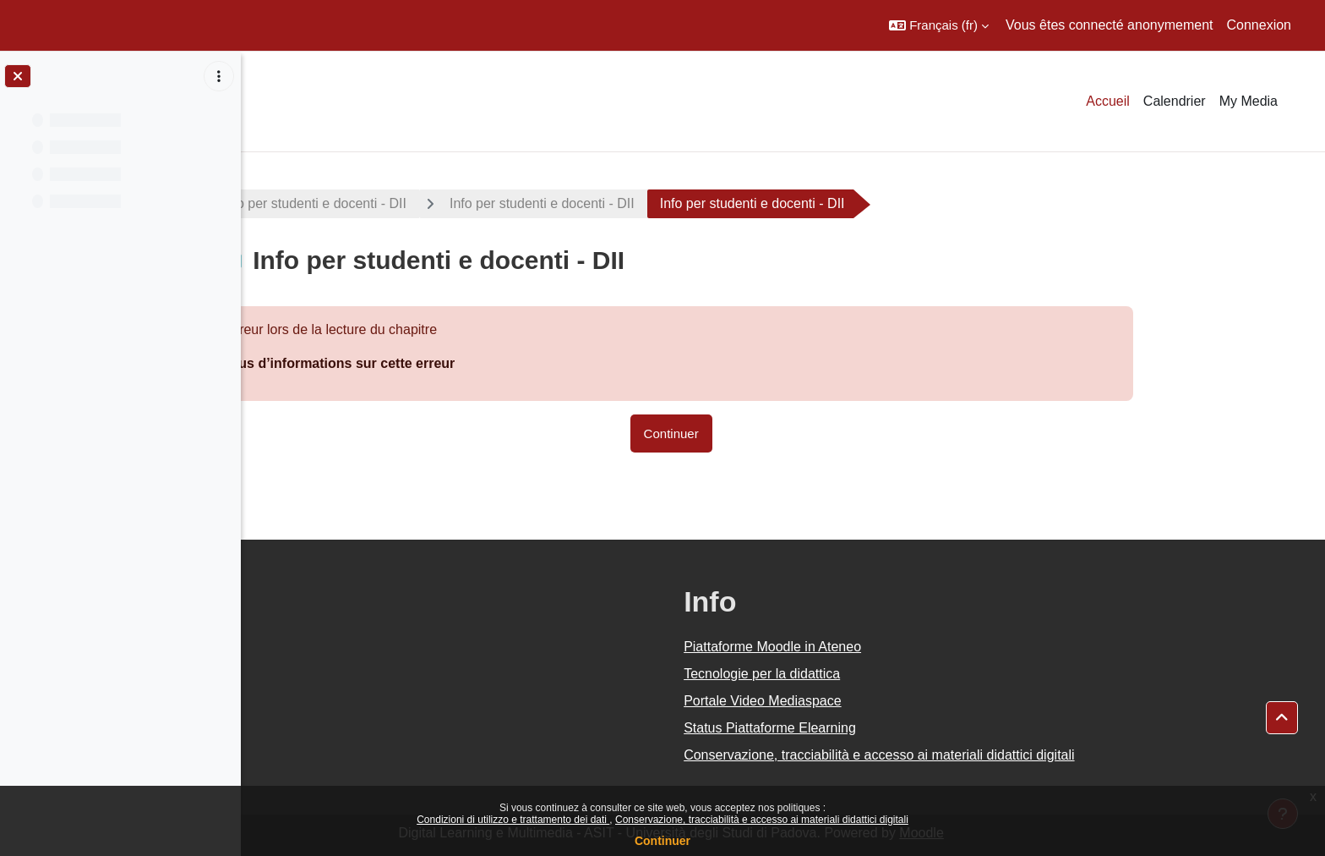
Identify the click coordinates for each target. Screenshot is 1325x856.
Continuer (662, 841)
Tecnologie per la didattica (874, 674)
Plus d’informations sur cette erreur (452, 363)
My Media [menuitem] (1248, 101)
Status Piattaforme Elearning (882, 728)
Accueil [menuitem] (1108, 101)
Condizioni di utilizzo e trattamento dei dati (513, 820)
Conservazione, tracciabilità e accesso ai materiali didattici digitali (761, 820)
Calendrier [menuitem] (1174, 101)
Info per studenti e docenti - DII (426, 203)
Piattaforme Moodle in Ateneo (884, 646)
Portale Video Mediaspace (875, 701)
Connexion (1259, 25)
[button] (939, 25)
